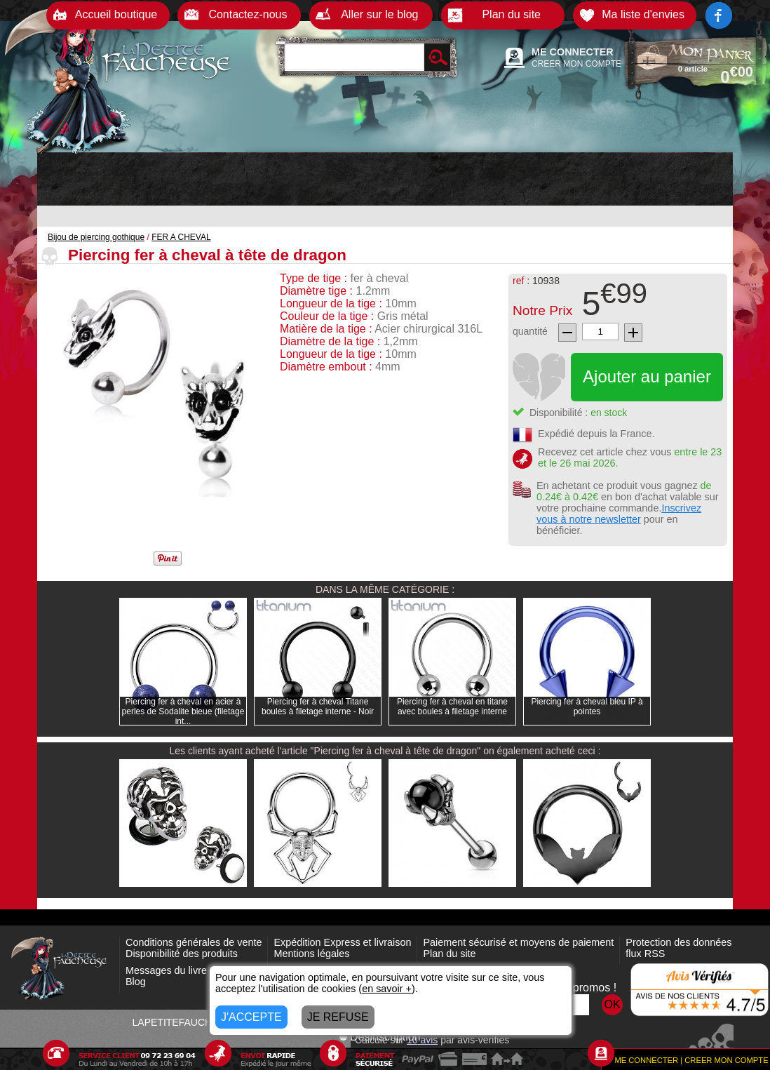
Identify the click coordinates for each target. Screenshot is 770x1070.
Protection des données (678, 942)
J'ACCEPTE (251, 1017)
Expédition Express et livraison (342, 942)
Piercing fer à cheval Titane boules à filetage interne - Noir (318, 706)
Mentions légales (311, 953)
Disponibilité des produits (182, 953)
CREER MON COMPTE (576, 64)
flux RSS (645, 953)
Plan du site (449, 953)
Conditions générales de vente (194, 942)
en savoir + (387, 988)
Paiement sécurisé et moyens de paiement (518, 942)
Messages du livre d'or (176, 970)
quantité (530, 331)
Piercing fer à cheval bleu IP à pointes (586, 706)
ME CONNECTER (573, 52)
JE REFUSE (338, 1017)
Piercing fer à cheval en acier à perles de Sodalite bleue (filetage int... (183, 711)
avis (422, 1039)
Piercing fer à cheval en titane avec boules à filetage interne (452, 706)
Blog (136, 981)
